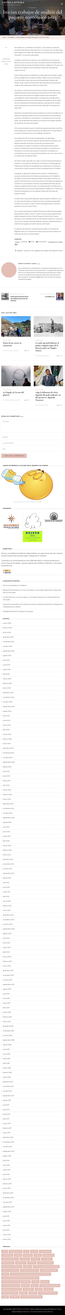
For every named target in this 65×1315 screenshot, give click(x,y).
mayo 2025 (6, 669)
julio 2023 (6, 771)
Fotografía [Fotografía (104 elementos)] (47, 1259)
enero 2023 (7, 799)
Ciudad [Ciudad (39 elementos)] (34, 1251)
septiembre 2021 (8, 873)
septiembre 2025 (8, 651)
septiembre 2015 (8, 1207)
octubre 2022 (7, 813)
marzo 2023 (7, 790)
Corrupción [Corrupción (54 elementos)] (7, 1255)
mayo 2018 (6, 1058)
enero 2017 (6, 1133)
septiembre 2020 (9, 929)
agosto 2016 (7, 1156)
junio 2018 (6, 1054)
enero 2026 (7, 632)
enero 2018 (7, 1077)
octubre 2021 (7, 868)
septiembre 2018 (8, 1040)
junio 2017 (6, 1109)
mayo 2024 (7, 725)
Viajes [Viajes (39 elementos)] (5, 1296)
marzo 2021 (7, 901)
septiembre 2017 (8, 1096)
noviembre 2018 (8, 1031)
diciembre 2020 (8, 915)
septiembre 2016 (8, 1151)
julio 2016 (6, 1160)
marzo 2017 (7, 1123)
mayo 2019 (6, 1003)
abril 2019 (6, 1008)
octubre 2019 (7, 980)
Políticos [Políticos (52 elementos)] (48, 1289)
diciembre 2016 (8, 1137)
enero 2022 (7, 855)
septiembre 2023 (9, 762)
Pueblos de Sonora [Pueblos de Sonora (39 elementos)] (10, 1293)
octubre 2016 (7, 1146)
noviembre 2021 (8, 864)
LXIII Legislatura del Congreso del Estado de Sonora (46, 250)
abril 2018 (6, 1063)
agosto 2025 (7, 655)
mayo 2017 (6, 1114)
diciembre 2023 (8, 748)
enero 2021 (6, 910)
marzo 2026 (7, 623)
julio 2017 (6, 1105)
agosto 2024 (7, 711)
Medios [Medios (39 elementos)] (35, 1281)
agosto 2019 (7, 989)
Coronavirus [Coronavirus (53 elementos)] (45, 1251)
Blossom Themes (29, 1311)
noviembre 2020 (8, 919)
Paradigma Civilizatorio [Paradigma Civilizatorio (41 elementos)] (11, 1289)
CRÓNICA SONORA (13, 2)
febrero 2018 (7, 1072)
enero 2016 (6, 1188)
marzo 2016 (7, 1179)
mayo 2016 (6, 1170)
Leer (26, 350)
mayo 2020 (7, 947)
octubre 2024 (7, 702)
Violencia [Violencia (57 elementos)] (14, 1296)
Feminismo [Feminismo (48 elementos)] (24, 1259)
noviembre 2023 (8, 753)
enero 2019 (6, 1021)
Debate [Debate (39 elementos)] (17, 1255)
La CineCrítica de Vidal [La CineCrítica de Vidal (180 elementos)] (29, 1270)
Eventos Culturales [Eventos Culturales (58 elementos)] (10, 1259)
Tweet (17, 241)
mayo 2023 (7, 780)
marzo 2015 (7, 1234)
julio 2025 (6, 660)
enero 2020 (7, 966)
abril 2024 (6, 729)
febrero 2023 (7, 794)
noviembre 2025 (8, 641)
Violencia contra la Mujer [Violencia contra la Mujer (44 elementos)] (31, 1296)
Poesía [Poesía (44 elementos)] (38, 1289)
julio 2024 (6, 716)
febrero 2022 (7, 850)
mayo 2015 (6, 1225)
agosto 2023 (7, 767)
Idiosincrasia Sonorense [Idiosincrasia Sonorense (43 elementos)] (12, 1266)
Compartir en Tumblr (55, 241)
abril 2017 (6, 1119)
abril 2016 (6, 1174)
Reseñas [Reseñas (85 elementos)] (23, 1293)
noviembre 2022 (8, 808)
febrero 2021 (7, 906)
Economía (27, 250)
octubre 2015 (7, 1202)
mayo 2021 (6, 892)
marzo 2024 (7, 734)
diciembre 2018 (8, 1026)
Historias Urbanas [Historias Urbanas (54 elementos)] (45, 1262)
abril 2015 (6, 1230)
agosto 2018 (7, 1045)
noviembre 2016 (8, 1142)
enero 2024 (7, 743)
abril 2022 (6, 841)
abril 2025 (6, 674)
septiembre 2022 (9, 817)
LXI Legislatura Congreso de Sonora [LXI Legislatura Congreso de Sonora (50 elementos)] (16, 1281)
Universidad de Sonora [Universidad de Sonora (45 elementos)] (48, 1293)
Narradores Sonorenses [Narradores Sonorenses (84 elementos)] (49, 1285)
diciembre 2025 (8, 637)
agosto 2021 (7, 878)
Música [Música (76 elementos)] (34, 1285)
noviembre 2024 (8, 697)
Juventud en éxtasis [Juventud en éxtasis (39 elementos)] (10, 1270)
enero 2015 (6, 1239)
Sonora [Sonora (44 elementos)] (33, 1293)
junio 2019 (6, 998)
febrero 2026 (7, 628)
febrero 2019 (7, 1017)
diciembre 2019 (8, 970)
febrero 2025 (7, 683)
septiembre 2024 (9, 706)
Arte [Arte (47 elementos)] (4, 1251)
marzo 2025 (7, 679)
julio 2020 (6, 938)
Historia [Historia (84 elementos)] (32, 1262)
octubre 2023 (7, 757)
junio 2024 (6, 720)
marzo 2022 (7, 845)
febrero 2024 (7, 739)
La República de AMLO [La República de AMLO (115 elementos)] (48, 1270)
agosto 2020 (7, 933)
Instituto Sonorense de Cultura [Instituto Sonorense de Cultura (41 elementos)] (46, 1266)
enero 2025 (7, 688)
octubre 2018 (7, 1035)
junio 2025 (6, 665)
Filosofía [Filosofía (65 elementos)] (35, 1259)
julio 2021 (6, 882)
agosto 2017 (7, 1100)
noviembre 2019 (8, 975)
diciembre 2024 (8, 692)
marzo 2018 (7, 1068)
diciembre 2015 (8, 1193)
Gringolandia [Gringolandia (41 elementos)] (8, 1262)
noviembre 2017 (8, 1086)
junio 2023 (6, 776)
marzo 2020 (7, 957)
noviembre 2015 (8, 1197)
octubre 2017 (7, 1091)
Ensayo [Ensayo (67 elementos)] (37, 1255)
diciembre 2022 (8, 804)
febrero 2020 (7, 961)
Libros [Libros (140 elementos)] (5, 1274)
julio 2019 (6, 994)
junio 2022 (6, 831)
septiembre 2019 (8, 984)
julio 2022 (6, 827)
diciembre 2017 (8, 1082)
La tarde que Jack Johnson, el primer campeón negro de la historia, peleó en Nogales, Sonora (47, 347)
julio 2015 (6, 1216)
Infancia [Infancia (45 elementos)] (27, 1266)
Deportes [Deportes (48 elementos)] (27, 1255)
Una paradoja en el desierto (17, 585)
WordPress (49, 1311)
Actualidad (32, 7)
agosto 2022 (7, 822)
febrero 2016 (7, 1184)
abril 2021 (6, 896)
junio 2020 (6, 943)
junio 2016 (6, 1165)
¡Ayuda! (30, 611)
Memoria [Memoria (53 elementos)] (45, 1281)
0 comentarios (42, 27)
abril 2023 (6, 785)
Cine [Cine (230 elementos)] (26, 1251)
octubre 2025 (7, 646)
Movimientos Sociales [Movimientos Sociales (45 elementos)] (10, 1285)
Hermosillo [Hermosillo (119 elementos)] (21, 1262)
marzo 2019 (7, 1012)
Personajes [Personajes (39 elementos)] (28, 1289)
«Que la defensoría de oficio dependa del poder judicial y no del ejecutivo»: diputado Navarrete (48, 396)
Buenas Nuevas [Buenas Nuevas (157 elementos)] (15, 1251)
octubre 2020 (7, 924)
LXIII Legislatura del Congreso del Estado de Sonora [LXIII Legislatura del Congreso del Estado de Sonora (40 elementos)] (30, 1274)
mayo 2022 (7, 836)
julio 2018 (6, 1049)
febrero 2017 (7, 1128)
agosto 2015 (7, 1211)
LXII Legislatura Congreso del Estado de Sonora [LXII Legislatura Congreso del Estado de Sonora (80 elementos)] (20, 1278)
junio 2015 (6, 1221)
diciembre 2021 (8, 859)
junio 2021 (6, 887)
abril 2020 (6, 952)
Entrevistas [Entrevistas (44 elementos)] (48, 1255)
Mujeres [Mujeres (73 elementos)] (25, 1285)
